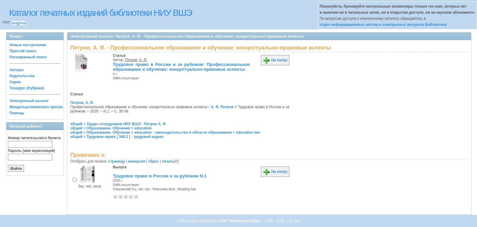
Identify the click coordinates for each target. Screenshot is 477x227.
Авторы (16, 70)
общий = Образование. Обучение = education (111, 128)
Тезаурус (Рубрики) (26, 88)
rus (23, 23)
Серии (15, 82)
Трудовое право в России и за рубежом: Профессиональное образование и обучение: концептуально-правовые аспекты (181, 67)
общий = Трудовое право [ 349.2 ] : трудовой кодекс (117, 137)
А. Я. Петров (222, 107)
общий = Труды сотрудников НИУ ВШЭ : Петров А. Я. (118, 124)
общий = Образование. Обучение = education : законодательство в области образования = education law (165, 132)
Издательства (22, 76)
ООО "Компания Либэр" (240, 221)
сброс (153, 161)
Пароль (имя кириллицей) (31, 151)
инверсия (136, 161)
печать (168, 161)
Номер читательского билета (34, 138)
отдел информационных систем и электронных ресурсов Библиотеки (383, 24)
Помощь (16, 113)
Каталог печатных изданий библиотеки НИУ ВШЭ (100, 13)
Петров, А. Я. (136, 60)
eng (15, 23)
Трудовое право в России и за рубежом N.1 (160, 176)
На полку (275, 60)
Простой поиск (22, 51)
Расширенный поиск (28, 57)
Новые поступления (27, 45)
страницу (116, 161)
